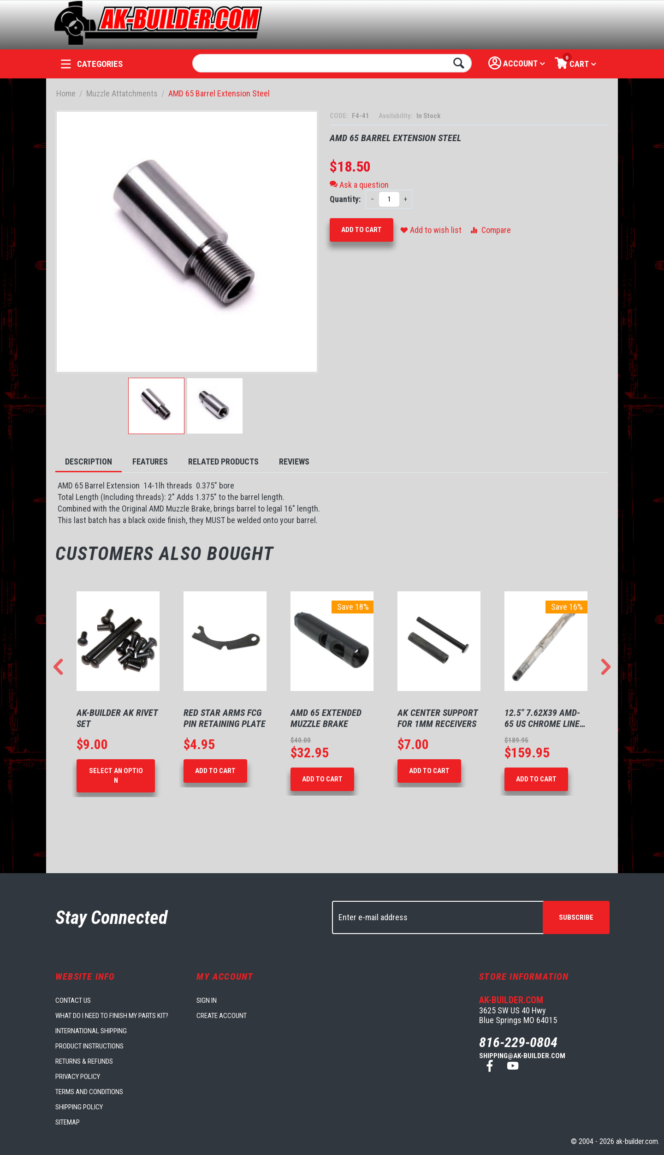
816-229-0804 (518, 1042)
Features (150, 461)
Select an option (116, 776)
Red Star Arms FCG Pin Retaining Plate (225, 718)
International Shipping (91, 1031)
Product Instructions (89, 1046)
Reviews (294, 461)
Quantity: (345, 199)
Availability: (396, 116)
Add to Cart (361, 230)
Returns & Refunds (84, 1061)
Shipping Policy (79, 1107)
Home (66, 93)
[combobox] (332, 63)
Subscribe (576, 917)
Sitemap (67, 1122)
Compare (490, 230)
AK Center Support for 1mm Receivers (437, 718)
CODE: (340, 116)
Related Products (223, 461)
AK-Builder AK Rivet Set (117, 718)
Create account (221, 1016)
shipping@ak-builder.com (522, 1056)
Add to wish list (431, 230)
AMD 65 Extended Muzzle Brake (326, 718)
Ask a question (359, 185)
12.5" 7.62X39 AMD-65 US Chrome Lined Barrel (544, 718)
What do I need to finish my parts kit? (111, 1016)
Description (88, 461)
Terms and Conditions (89, 1092)
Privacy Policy (77, 1076)
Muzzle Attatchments (122, 93)
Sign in (206, 1000)
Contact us (73, 1000)
